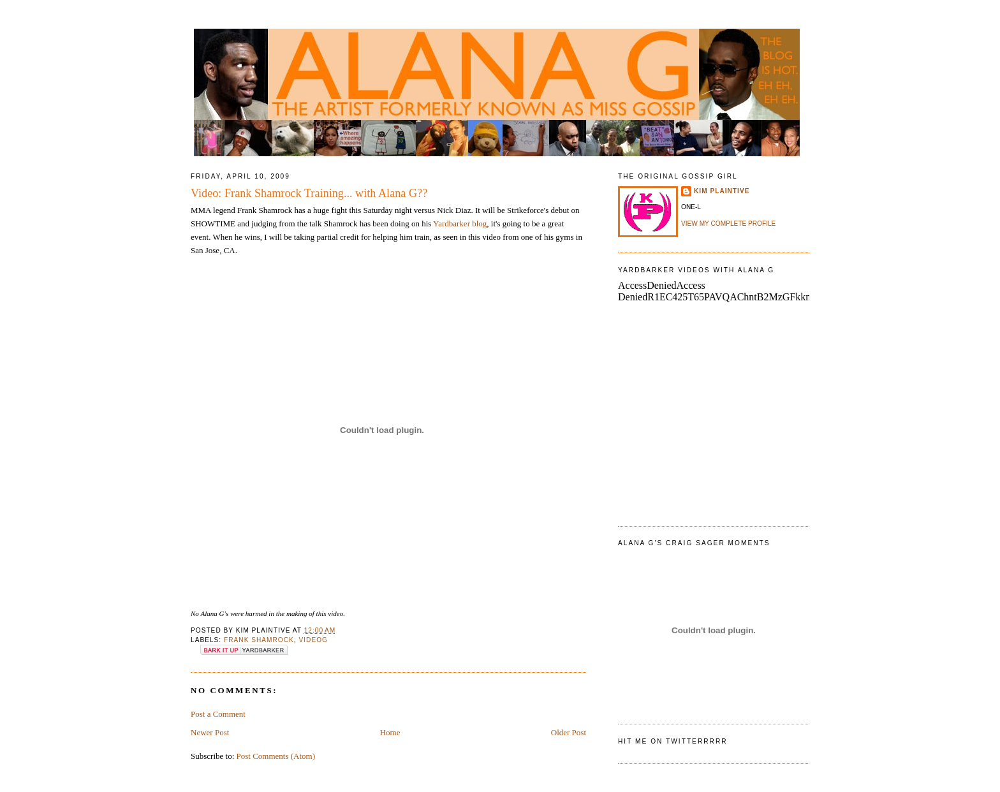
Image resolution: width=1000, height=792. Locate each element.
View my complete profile (728, 223)
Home (390, 732)
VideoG (313, 639)
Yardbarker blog (460, 223)
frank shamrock (259, 639)
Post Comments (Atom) (276, 756)
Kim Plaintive (721, 190)
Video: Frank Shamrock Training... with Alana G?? (309, 193)
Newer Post (210, 732)
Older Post (568, 732)
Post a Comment (218, 714)
